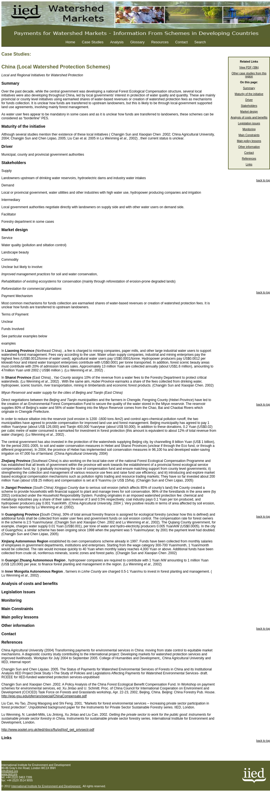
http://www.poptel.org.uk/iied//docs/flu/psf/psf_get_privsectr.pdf (47, 730)
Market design (249, 111)
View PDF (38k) (249, 67)
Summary (249, 88)
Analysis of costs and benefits (249, 117)
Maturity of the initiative (249, 94)
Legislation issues (249, 123)
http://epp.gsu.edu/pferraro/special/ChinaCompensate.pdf (44, 696)
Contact (181, 42)
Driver (249, 99)
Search (200, 42)
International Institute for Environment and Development (46, 786)
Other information (249, 146)
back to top (263, 180)
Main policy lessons (249, 141)
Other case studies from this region (249, 75)
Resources (159, 42)
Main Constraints (248, 135)
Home (70, 42)
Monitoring (249, 129)
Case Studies (92, 42)
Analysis (116, 42)
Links (249, 164)
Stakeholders (249, 105)
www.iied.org (9, 774)
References (249, 158)
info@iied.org (9, 771)
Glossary (137, 42)
